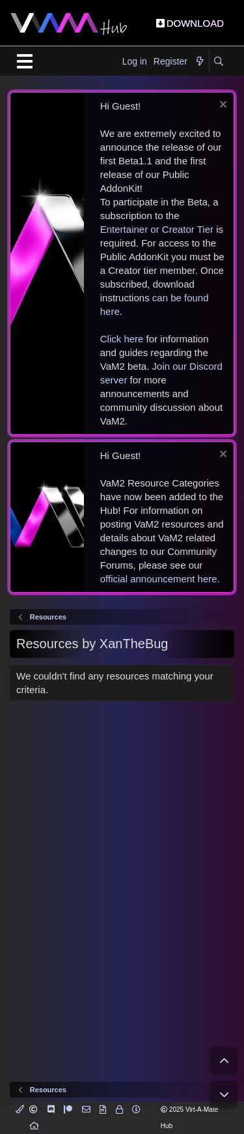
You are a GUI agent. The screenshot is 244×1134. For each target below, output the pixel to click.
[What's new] (200, 62)
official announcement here (158, 578)
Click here (122, 338)
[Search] (218, 62)
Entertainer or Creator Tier (156, 229)
